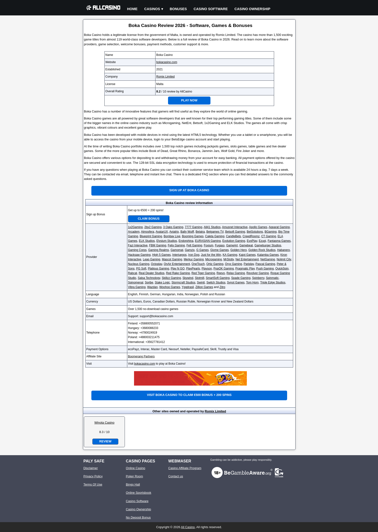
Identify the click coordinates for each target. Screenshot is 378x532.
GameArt (232, 245)
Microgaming (213, 259)
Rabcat (132, 273)
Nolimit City (284, 259)
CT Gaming (268, 236)
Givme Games (219, 250)
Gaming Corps (137, 250)
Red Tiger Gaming (203, 273)
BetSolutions (255, 231)
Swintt (201, 282)
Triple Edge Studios (272, 282)
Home (132, 9)
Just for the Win (211, 254)
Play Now (189, 100)
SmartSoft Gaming (218, 278)
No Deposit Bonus (138, 517)
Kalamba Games (268, 254)
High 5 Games (161, 254)
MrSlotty (228, 259)
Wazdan (152, 287)
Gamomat (176, 250)
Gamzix (190, 250)
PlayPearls (193, 268)
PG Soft (141, 268)
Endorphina (186, 241)
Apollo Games (258, 227)
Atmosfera (147, 231)
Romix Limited (165, 76)
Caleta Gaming (214, 236)
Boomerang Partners (141, 356)
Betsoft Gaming (235, 231)
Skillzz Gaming (171, 278)
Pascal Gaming (265, 264)
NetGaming (267, 259)
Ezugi (262, 241)
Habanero (283, 250)
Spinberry (258, 278)
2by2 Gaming (153, 227)
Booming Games (192, 236)
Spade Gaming (240, 278)
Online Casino (135, 468)
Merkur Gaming (194, 259)
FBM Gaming (157, 245)
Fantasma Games (279, 241)
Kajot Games (247, 254)
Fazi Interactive (138, 245)
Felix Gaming (176, 245)
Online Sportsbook (138, 492)
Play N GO (177, 268)
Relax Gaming (236, 273)
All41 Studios (212, 227)
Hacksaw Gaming (139, 254)
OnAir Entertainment (177, 264)
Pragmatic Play (245, 268)
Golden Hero (238, 250)
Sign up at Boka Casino (189, 190)
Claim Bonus (149, 218)
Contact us (175, 476)
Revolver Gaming (257, 273)
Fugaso (219, 245)
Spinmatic (272, 278)
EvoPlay (252, 241)
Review (105, 441)
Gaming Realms (158, 250)
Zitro (222, 287)
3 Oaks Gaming (173, 227)
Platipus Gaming (158, 268)
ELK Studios (147, 241)
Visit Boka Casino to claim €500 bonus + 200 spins (189, 395)
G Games (202, 250)
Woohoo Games (169, 287)
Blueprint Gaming (151, 236)
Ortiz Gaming (214, 264)
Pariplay (249, 264)
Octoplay (156, 264)
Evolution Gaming (233, 241)
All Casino (188, 527)
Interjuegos (179, 254)
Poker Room (134, 476)
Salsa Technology (149, 278)
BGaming (271, 231)
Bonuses (178, 9)
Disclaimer (90, 468)
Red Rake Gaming (178, 273)
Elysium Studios (166, 241)
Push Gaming (265, 268)
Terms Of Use (92, 484)
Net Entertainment (247, 259)
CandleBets (233, 236)
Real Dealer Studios (151, 273)
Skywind (187, 278)
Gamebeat (246, 245)
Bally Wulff (187, 231)
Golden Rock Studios (262, 250)
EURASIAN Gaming (208, 241)
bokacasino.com (166, 62)
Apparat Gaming (279, 227)
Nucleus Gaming (138, 264)
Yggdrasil (188, 287)
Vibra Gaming (137, 287)
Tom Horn (252, 282)
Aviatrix (174, 231)
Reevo (220, 273)
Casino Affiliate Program (184, 468)
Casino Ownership (252, 9)
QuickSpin (282, 268)
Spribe (149, 282)
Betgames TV (214, 231)
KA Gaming (230, 254)
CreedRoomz (251, 236)
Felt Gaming (194, 245)
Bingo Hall (133, 484)
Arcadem (134, 231)
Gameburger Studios (268, 245)
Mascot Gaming (172, 259)
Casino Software (211, 9)
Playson (207, 268)
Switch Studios (215, 282)
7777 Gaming (193, 227)
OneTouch (198, 264)
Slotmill (199, 278)
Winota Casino (104, 422)
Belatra (200, 231)
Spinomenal (135, 282)
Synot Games (236, 282)
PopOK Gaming (224, 268)
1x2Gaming (135, 227)
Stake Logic (162, 282)
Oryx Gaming (233, 264)
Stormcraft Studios (183, 282)
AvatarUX (161, 231)
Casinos (152, 9)
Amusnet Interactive (235, 227)
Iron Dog (193, 254)
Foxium (208, 245)
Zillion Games (204, 287)
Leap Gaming (151, 259)
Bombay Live (172, 236)
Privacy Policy (93, 476)
